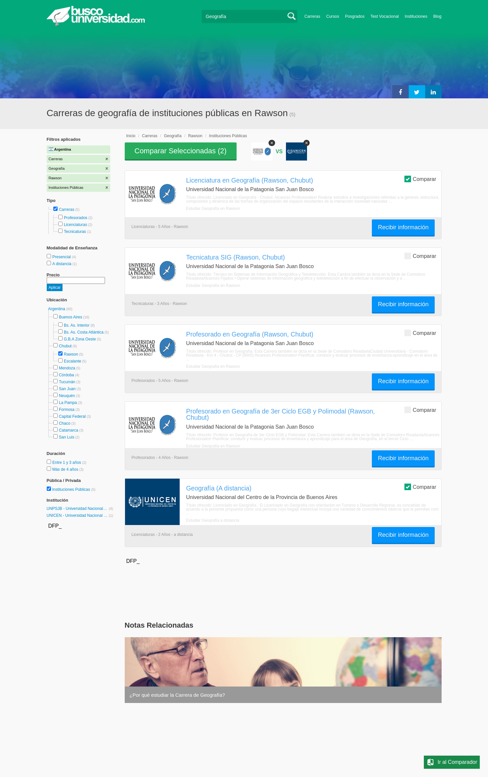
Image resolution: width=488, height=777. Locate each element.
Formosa (66, 409)
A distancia (62, 264)
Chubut (65, 346)
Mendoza (67, 368)
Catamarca (68, 430)
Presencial (62, 257)
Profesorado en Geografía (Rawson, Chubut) (250, 334)
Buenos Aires (70, 317)
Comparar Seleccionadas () (181, 151)
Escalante (72, 361)
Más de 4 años (65, 469)
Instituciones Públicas (73, 489)
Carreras (312, 16)
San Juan (67, 389)
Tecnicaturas (75, 231)
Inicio (131, 136)
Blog (437, 16)
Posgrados (354, 16)
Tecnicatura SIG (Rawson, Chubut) (235, 257)
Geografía (172, 136)
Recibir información (403, 227)
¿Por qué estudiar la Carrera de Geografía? (177, 695)
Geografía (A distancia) (219, 488)
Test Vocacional (385, 16)
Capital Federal (72, 416)
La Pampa (68, 402)
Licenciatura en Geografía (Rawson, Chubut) (249, 180)
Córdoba (66, 375)
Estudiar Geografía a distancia (212, 520)
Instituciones (416, 16)
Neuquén (67, 395)
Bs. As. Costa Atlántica (84, 332)
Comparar (420, 179)
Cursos (332, 16)
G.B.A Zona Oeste (80, 339)
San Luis (66, 437)
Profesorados (75, 217)
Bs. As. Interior (77, 325)
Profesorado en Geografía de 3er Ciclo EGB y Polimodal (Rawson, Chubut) (280, 414)
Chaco (64, 423)
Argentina (57, 309)
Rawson (71, 354)
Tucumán (67, 382)
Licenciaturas (75, 224)
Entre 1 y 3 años (67, 462)
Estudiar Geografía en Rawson (213, 208)
